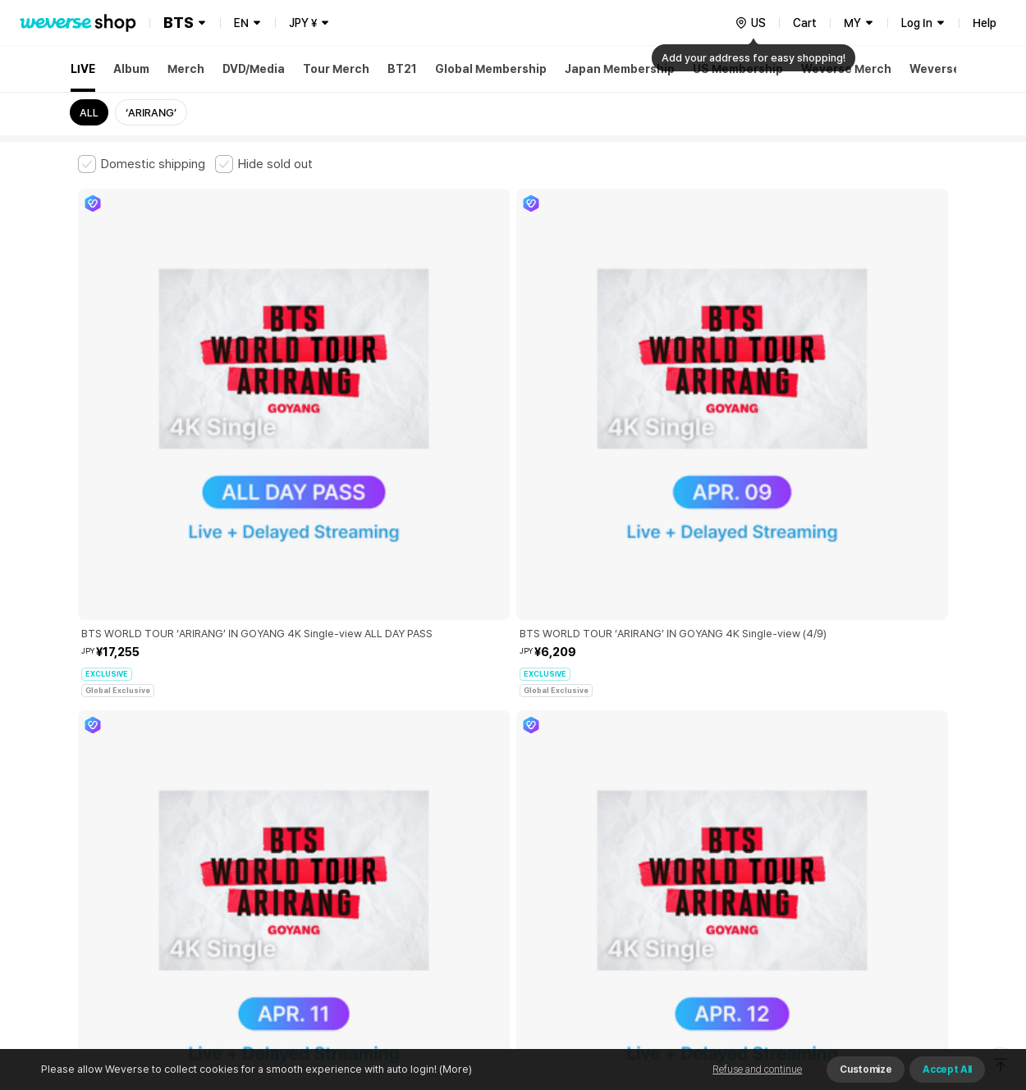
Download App (907, 984)
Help (984, 23)
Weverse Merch (846, 68)
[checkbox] (141, 164)
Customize (865, 1069)
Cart (805, 23)
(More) (454, 1069)
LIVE (83, 68)
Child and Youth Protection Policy (461, 816)
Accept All (947, 1069)
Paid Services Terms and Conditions (279, 816)
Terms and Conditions (123, 816)
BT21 (402, 68)
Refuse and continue (757, 1069)
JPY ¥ (303, 23)
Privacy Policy (591, 816)
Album (131, 68)
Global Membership (491, 68)
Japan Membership (620, 68)
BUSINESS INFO (355, 887)
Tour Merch (336, 68)
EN (241, 23)
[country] (750, 23)
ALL (89, 113)
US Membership (738, 68)
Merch (185, 68)
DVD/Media (253, 68)
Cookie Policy (674, 816)
